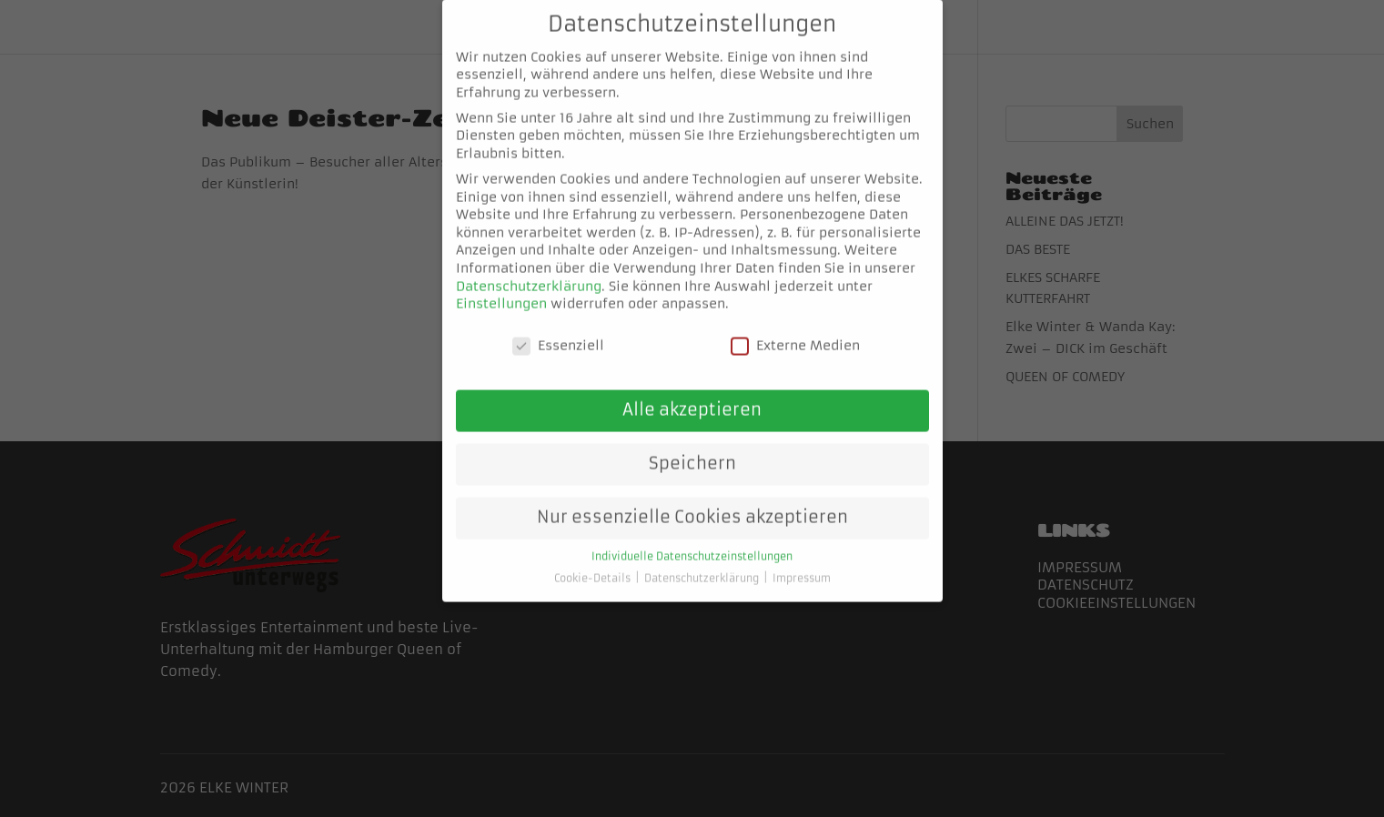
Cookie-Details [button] (593, 562)
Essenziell (558, 329)
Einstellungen (501, 286)
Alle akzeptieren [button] (692, 393)
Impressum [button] (802, 562)
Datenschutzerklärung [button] (703, 562)
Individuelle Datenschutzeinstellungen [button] (692, 540)
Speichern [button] (692, 447)
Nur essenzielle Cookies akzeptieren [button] (692, 500)
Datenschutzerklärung (528, 268)
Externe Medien (795, 329)
